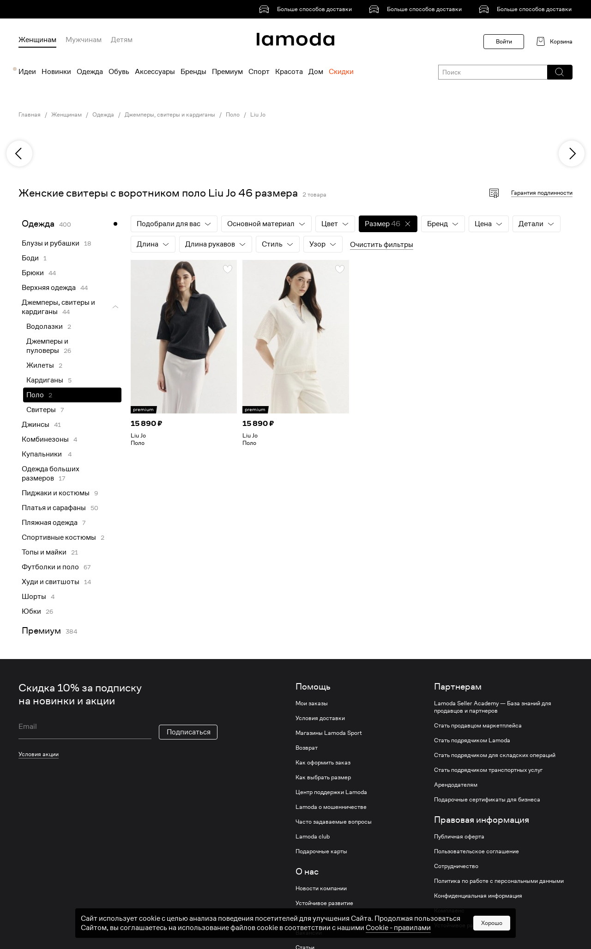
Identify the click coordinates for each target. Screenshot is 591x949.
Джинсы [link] (35, 424)
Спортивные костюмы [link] (59, 537)
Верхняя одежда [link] (49, 287)
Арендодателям (455, 785)
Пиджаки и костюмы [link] (56, 493)
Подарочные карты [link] (321, 851)
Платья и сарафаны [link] (54, 507)
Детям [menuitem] (122, 39)
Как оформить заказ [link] (323, 762)
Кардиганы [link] (44, 380)
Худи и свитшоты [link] (50, 581)
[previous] (19, 153)
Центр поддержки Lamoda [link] (331, 792)
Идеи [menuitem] (27, 71)
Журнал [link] (306, 918)
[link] (307, 9)
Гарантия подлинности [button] (542, 193)
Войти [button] (504, 41)
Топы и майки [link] (44, 552)
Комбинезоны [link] (45, 439)
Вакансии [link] (309, 933)
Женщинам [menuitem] (37, 39)
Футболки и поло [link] (50, 567)
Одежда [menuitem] (90, 71)
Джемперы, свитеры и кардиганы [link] (170, 114)
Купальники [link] (42, 454)
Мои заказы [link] (312, 703)
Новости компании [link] (321, 888)
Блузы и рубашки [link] (50, 243)
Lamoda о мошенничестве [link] (331, 807)
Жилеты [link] (40, 365)
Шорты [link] (34, 596)
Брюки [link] (33, 272)
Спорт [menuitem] (259, 71)
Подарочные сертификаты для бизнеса (487, 799)
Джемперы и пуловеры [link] (47, 346)
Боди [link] (30, 258)
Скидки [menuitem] (341, 71)
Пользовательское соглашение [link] (476, 851)
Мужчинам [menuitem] (84, 39)
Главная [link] (29, 114)
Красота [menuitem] (289, 71)
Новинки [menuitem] (56, 71)
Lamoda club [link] (313, 836)
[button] (559, 72)
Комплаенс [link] (449, 910)
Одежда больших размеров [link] (50, 473)
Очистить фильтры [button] (381, 244)
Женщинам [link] (66, 114)
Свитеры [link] (41, 409)
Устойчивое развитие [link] (324, 903)
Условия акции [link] (38, 754)
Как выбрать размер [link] (323, 777)
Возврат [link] (307, 748)
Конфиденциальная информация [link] (478, 896)
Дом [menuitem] (315, 71)
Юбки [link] (31, 611)
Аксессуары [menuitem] (155, 71)
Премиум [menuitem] (227, 71)
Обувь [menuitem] (119, 71)
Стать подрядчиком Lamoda (472, 740)
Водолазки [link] (44, 326)
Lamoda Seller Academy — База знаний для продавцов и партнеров (492, 707)
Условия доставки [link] (320, 718)
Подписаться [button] (189, 732)
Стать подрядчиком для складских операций (494, 755)
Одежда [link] (103, 114)
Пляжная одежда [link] (50, 522)
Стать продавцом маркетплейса (478, 725)
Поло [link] (233, 114)
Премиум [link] (41, 630)
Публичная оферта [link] (459, 836)
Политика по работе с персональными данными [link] (499, 881)
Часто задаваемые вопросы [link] (334, 822)
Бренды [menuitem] (193, 71)
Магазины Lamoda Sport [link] (329, 733)
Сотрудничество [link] (456, 866)
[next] (572, 153)
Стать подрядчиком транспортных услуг (488, 770)
